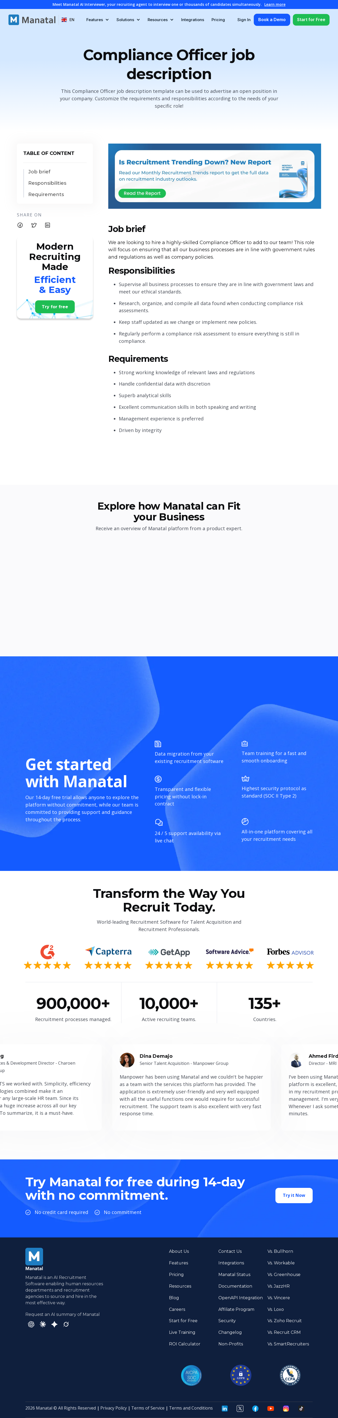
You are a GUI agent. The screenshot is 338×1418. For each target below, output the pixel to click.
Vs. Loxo (275, 1309)
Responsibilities (47, 183)
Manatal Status (234, 1274)
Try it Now (294, 1198)
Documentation (235, 1286)
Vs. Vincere (278, 1297)
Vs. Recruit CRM (284, 1332)
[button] (68, 20)
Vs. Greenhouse (284, 1274)
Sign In (244, 19)
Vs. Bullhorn (280, 1251)
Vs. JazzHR (278, 1286)
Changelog (230, 1332)
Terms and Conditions (191, 1408)
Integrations (192, 19)
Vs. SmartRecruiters (288, 1343)
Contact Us (230, 1251)
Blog (174, 1297)
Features (178, 1262)
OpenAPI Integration (240, 1297)
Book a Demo (272, 19)
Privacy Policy (113, 1408)
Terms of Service (148, 1408)
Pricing (218, 19)
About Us (179, 1251)
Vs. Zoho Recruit (284, 1320)
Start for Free (311, 19)
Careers (177, 1309)
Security (227, 1320)
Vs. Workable (281, 1262)
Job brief (39, 172)
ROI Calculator (184, 1343)
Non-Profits (230, 1343)
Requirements (46, 194)
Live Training (182, 1332)
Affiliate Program (236, 1309)
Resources (180, 1286)
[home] (31, 20)
